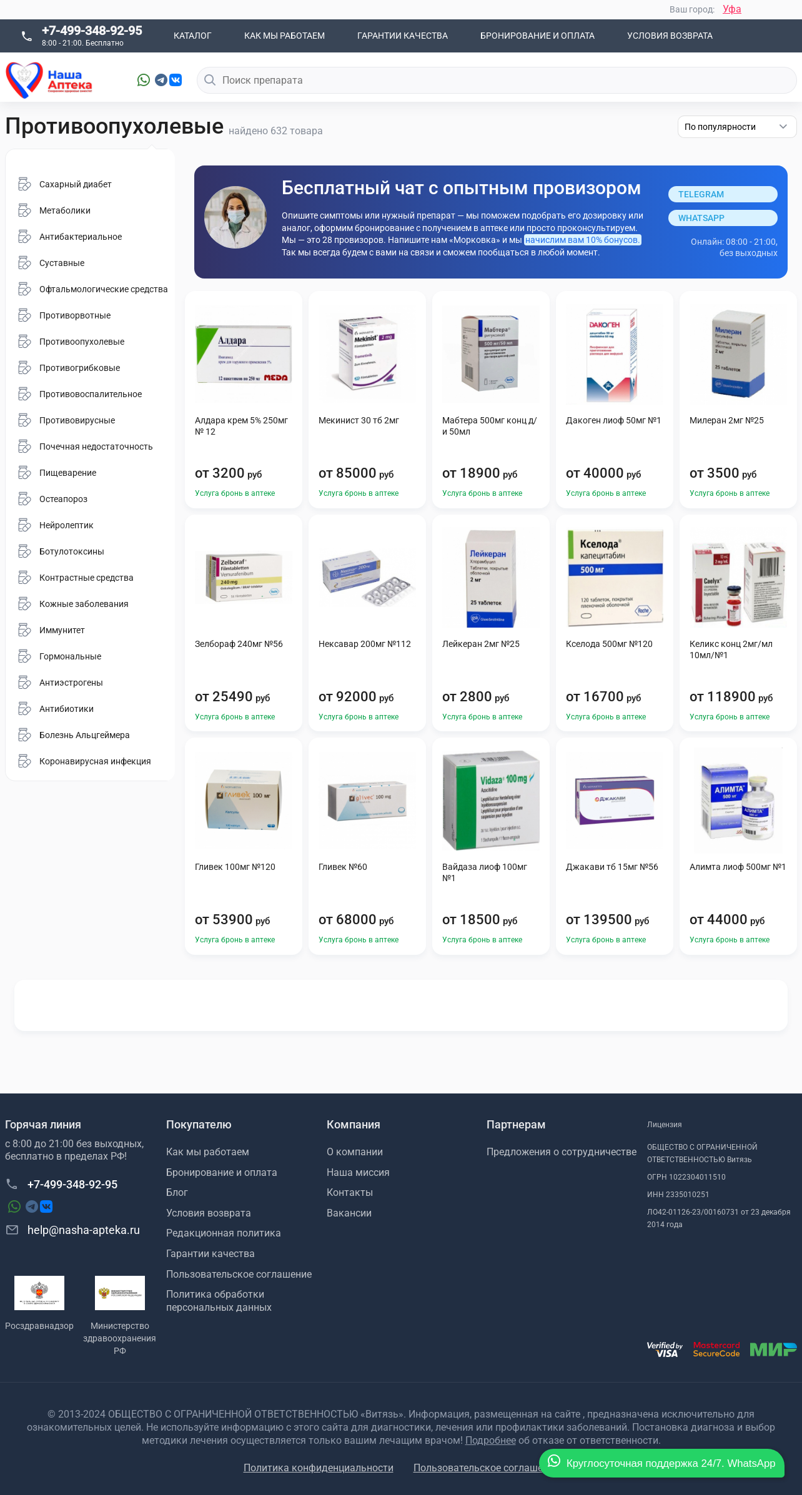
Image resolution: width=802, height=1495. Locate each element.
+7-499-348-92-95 (92, 30)
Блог (177, 1192)
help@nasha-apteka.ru (72, 1229)
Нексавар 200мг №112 (365, 644)
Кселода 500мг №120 (609, 644)
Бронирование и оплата (537, 36)
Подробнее (490, 1440)
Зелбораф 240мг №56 (239, 644)
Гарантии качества (402, 36)
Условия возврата (670, 36)
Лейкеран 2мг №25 (481, 644)
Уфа (732, 9)
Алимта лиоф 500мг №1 (738, 867)
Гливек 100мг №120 (235, 867)
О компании (355, 1152)
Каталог (193, 36)
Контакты (350, 1192)
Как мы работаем (284, 36)
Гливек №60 (343, 867)
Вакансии (349, 1213)
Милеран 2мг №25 (727, 420)
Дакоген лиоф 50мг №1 (613, 420)
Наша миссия (358, 1172)
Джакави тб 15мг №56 (612, 867)
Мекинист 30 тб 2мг (359, 420)
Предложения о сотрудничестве (561, 1152)
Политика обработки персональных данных (219, 1300)
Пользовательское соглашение (239, 1274)
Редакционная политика (223, 1233)
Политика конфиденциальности (319, 1468)
